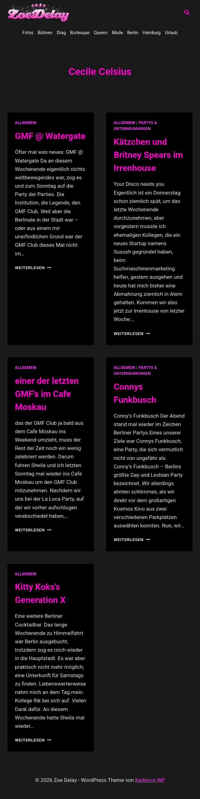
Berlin (132, 32)
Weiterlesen (33, 267)
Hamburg (152, 32)
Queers (100, 32)
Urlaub (171, 32)
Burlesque (79, 32)
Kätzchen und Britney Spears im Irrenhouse (148, 155)
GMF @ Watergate (50, 136)
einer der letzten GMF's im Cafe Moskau (47, 394)
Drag (61, 32)
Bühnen (45, 32)
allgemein (26, 123)
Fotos (27, 32)
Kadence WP (150, 780)
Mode (117, 32)
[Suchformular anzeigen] (187, 12)
